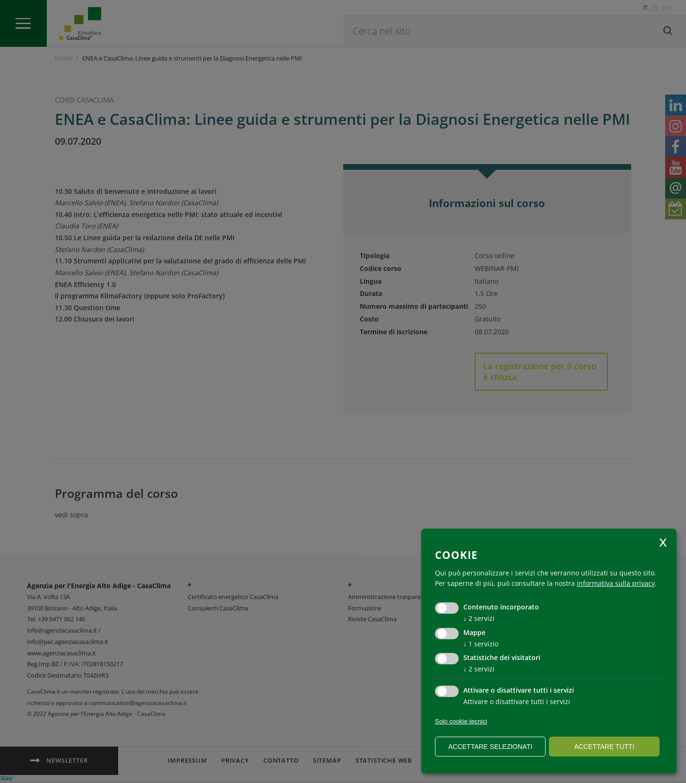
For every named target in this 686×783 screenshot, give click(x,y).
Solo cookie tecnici (461, 721)
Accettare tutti (604, 746)
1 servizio (480, 643)
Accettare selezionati (490, 746)
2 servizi (479, 618)
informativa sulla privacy (616, 583)
